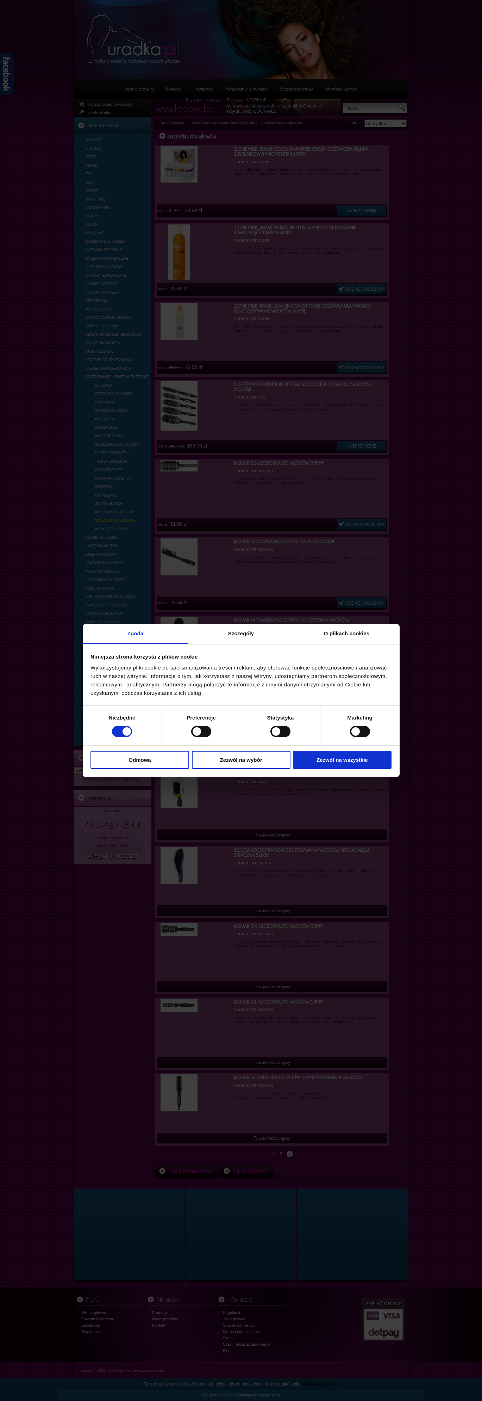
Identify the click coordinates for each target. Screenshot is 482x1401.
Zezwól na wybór (241, 760)
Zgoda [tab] (135, 633)
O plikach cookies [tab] (346, 633)
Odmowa (140, 760)
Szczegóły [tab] (241, 633)
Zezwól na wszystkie (342, 760)
